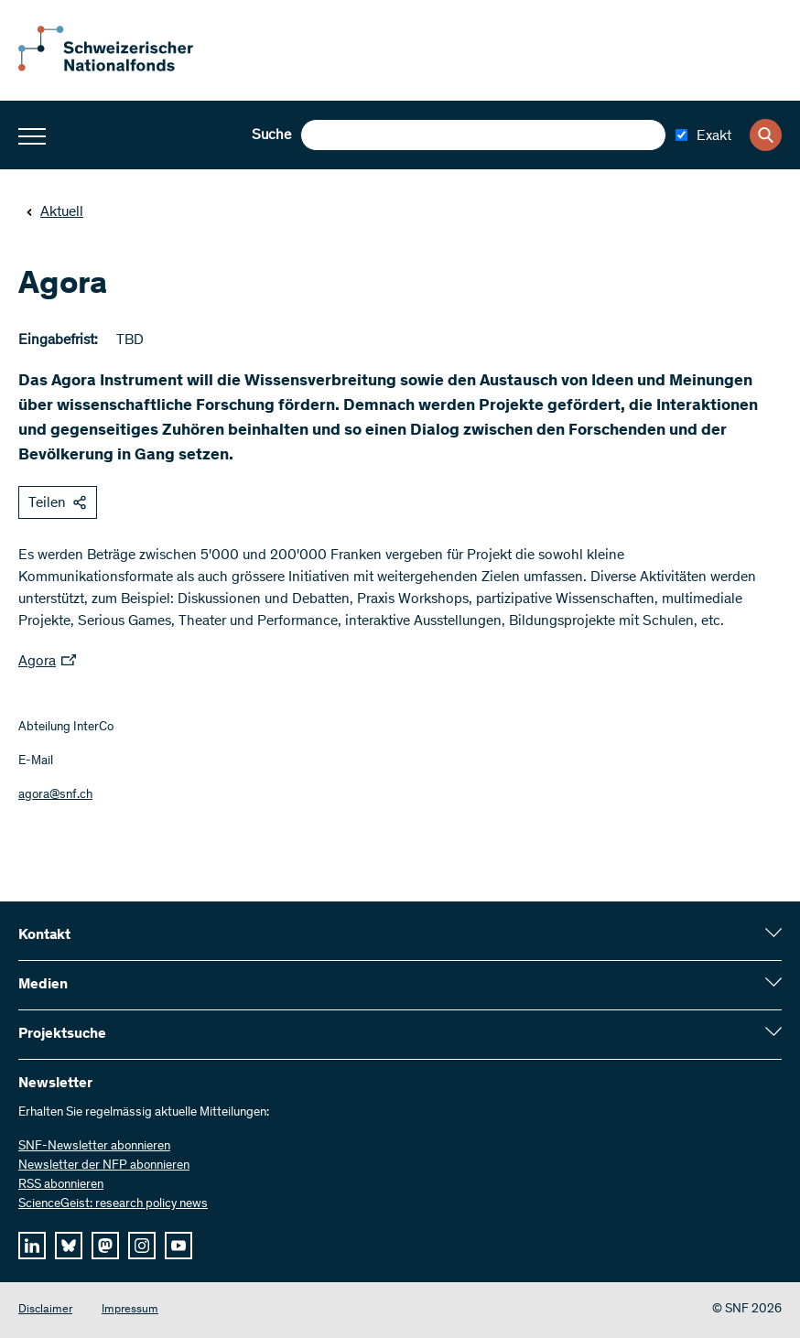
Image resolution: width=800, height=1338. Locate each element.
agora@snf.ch (55, 795)
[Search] (766, 135)
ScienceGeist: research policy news (113, 1204)
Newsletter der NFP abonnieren (103, 1166)
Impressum (130, 1310)
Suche (271, 135)
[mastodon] (105, 1245)
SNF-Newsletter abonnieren (94, 1146)
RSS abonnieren (60, 1185)
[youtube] (178, 1245)
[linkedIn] (32, 1245)
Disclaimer (45, 1310)
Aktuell (54, 212)
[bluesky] (68, 1245)
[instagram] (142, 1245)
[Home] (119, 67)
